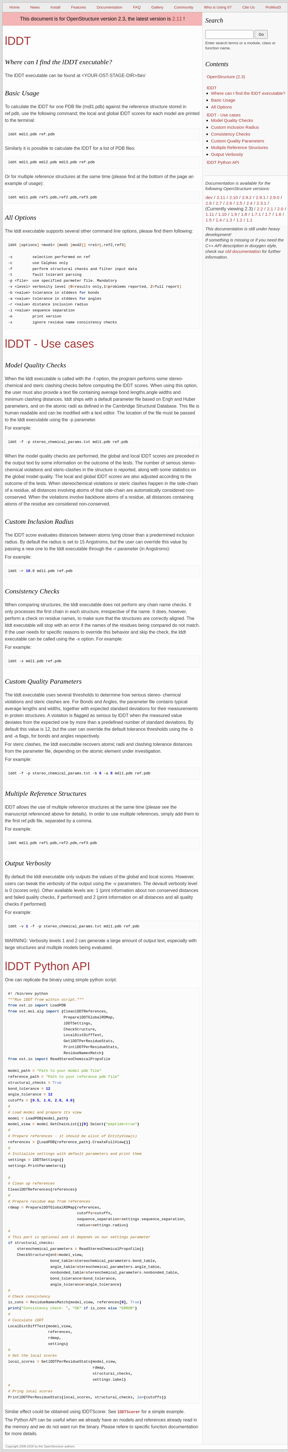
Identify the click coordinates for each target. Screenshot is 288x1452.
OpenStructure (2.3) (226, 76)
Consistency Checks (230, 134)
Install (55, 7)
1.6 (278, 214)
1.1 (249, 220)
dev (209, 197)
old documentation (243, 251)
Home (14, 7)
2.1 (270, 208)
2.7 (219, 203)
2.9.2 (247, 197)
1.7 (268, 214)
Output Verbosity (227, 154)
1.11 (210, 214)
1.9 (234, 214)
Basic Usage (223, 100)
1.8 (244, 214)
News (35, 7)
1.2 (239, 220)
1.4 (219, 220)
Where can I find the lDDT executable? (248, 93)
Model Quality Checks (232, 120)
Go (261, 34)
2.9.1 (260, 197)
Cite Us (248, 7)
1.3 (229, 220)
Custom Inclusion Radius (235, 127)
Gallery (157, 7)
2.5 (239, 203)
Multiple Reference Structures (239, 147)
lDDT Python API (223, 162)
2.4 (249, 203)
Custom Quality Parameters (237, 140)
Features (78, 7)
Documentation (109, 7)
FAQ (137, 7)
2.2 (260, 208)
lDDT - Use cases (224, 114)
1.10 (222, 214)
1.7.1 (256, 214)
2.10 (233, 197)
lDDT (212, 87)
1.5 (209, 220)
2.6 (229, 203)
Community (183, 7)
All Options (221, 106)
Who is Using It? (218, 7)
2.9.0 (274, 197)
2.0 (280, 208)
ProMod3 (273, 7)
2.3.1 (261, 203)
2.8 (209, 203)
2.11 (177, 19)
